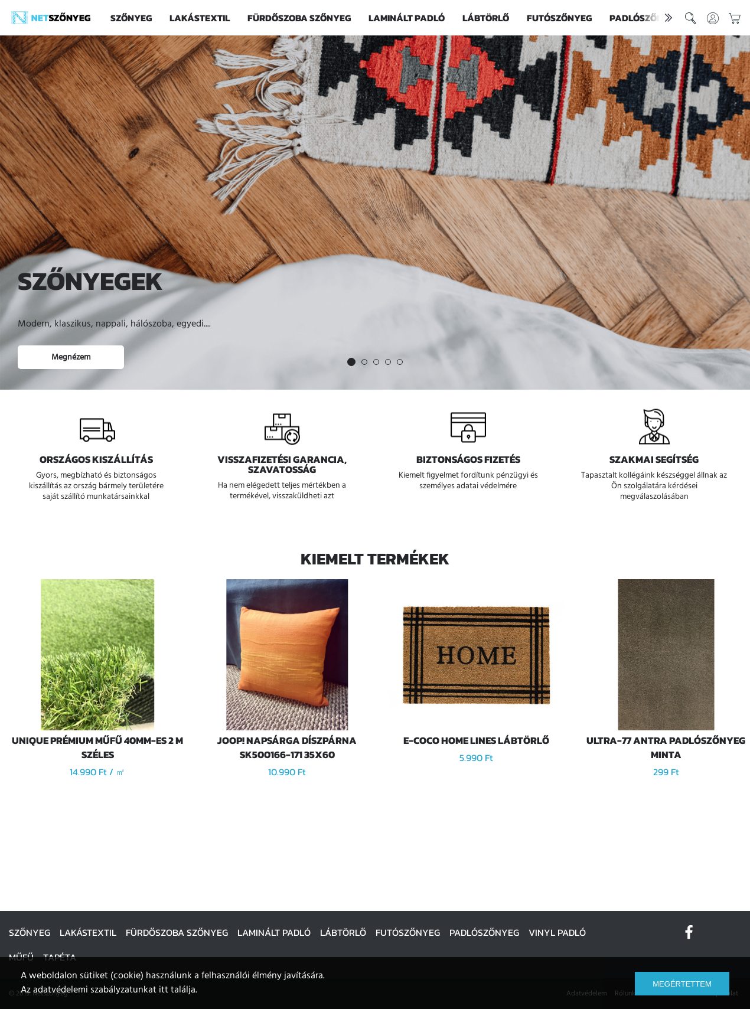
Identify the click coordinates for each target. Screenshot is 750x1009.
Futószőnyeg (559, 18)
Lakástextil (199, 18)
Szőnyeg (131, 18)
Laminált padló (407, 18)
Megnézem (70, 357)
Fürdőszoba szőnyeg (299, 18)
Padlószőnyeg (484, 932)
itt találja (177, 990)
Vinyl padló (557, 932)
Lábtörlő (485, 18)
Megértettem (682, 983)
